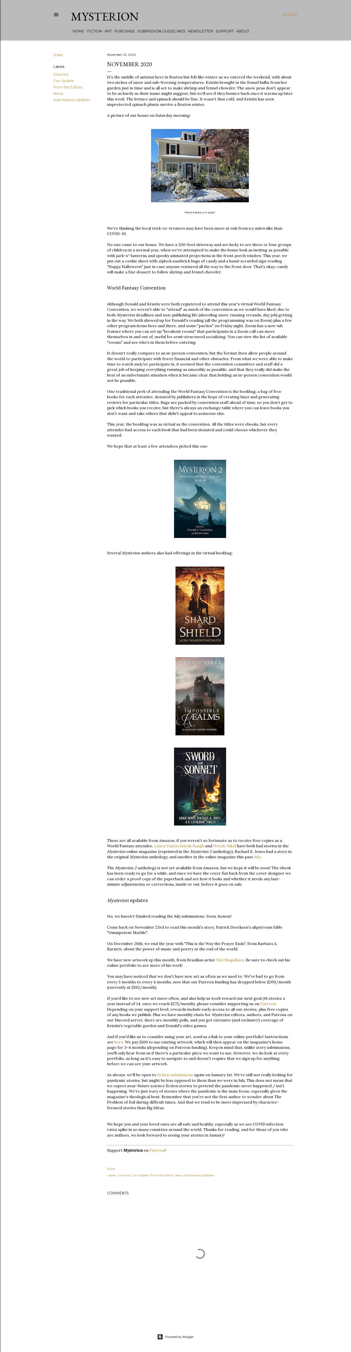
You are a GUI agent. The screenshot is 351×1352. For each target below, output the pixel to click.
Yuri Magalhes (230, 959)
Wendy (219, 845)
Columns (60, 74)
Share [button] (58, 55)
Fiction (92, 31)
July (257, 856)
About (241, 31)
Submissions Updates (71, 100)
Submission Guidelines (160, 31)
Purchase (123, 31)
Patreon (268, 1003)
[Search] (290, 15)
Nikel (231, 845)
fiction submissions (175, 1074)
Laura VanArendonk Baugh (179, 845)
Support (223, 31)
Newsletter (198, 31)
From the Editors (67, 87)
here (118, 1042)
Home (77, 31)
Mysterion (105, 16)
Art (106, 31)
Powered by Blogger (175, 1337)
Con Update (63, 81)
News (58, 93)
